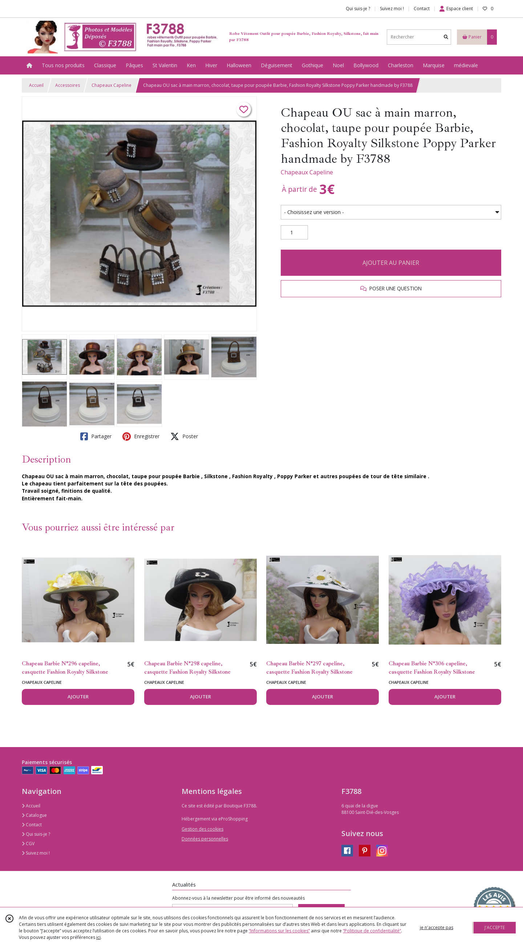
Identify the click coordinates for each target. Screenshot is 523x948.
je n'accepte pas (436, 927)
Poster (184, 436)
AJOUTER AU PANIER (390, 263)
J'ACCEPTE (495, 927)
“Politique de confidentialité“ (372, 931)
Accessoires (67, 85)
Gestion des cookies (202, 829)
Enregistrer (140, 436)
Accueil (36, 85)
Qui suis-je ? (36, 834)
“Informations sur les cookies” (279, 931)
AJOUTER (78, 696)
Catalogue (34, 815)
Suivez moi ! (36, 853)
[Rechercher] (446, 37)
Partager (96, 436)
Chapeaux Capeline (111, 85)
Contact (422, 8)
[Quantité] (294, 232)
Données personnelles (205, 839)
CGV (28, 843)
